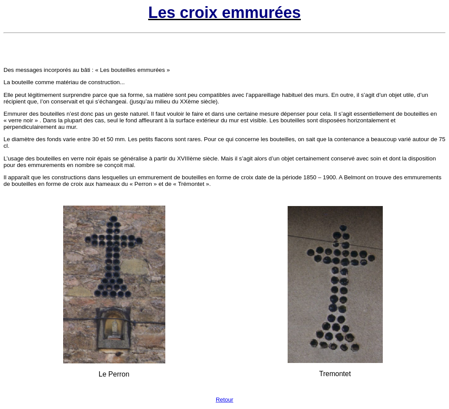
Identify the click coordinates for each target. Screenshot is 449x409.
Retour (224, 399)
